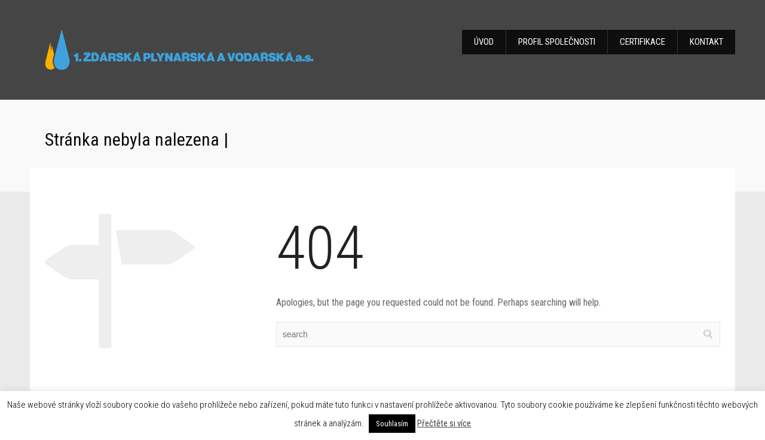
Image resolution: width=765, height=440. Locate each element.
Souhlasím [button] (392, 423)
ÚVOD (484, 41)
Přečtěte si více (444, 423)
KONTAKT (706, 41)
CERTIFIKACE (642, 41)
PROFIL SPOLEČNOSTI (556, 41)
